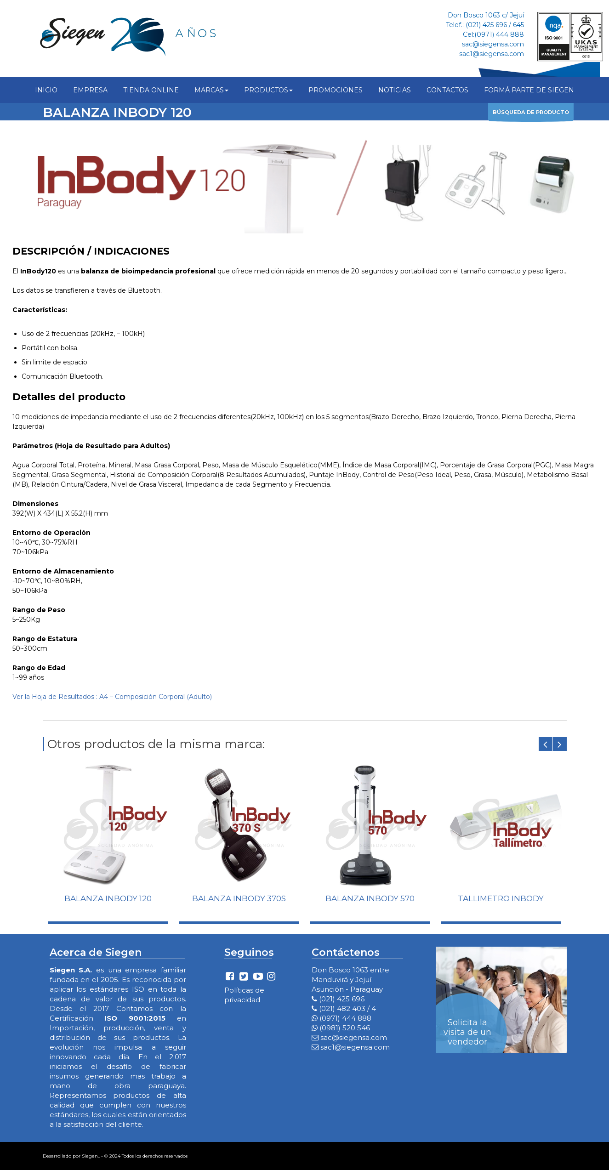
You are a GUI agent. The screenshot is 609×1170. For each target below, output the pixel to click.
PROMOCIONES (335, 90)
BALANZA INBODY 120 (108, 898)
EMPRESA (90, 90)
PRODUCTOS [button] (268, 90)
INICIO (46, 90)
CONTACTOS (447, 90)
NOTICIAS (394, 90)
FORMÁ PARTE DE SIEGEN (529, 90)
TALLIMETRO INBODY (501, 898)
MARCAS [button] (211, 90)
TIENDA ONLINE (151, 90)
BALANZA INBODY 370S (239, 898)
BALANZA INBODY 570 (370, 898)
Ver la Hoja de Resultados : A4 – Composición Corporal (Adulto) (112, 697)
